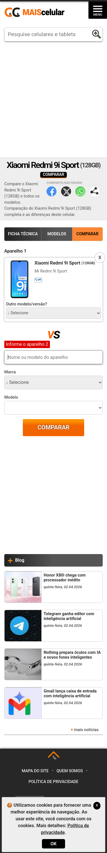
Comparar (87, 234)
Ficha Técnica (23, 234)
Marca (10, 372)
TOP (54, 758)
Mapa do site (35, 771)
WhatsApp (80, 191)
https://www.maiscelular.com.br (36, 12)
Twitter (66, 191)
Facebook (51, 191)
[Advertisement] (53, 99)
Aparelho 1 (15, 251)
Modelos (56, 234)
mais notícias (86, 729)
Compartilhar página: (95, 191)
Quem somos (69, 771)
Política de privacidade (53, 781)
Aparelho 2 (15, 344)
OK (53, 843)
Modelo (11, 397)
